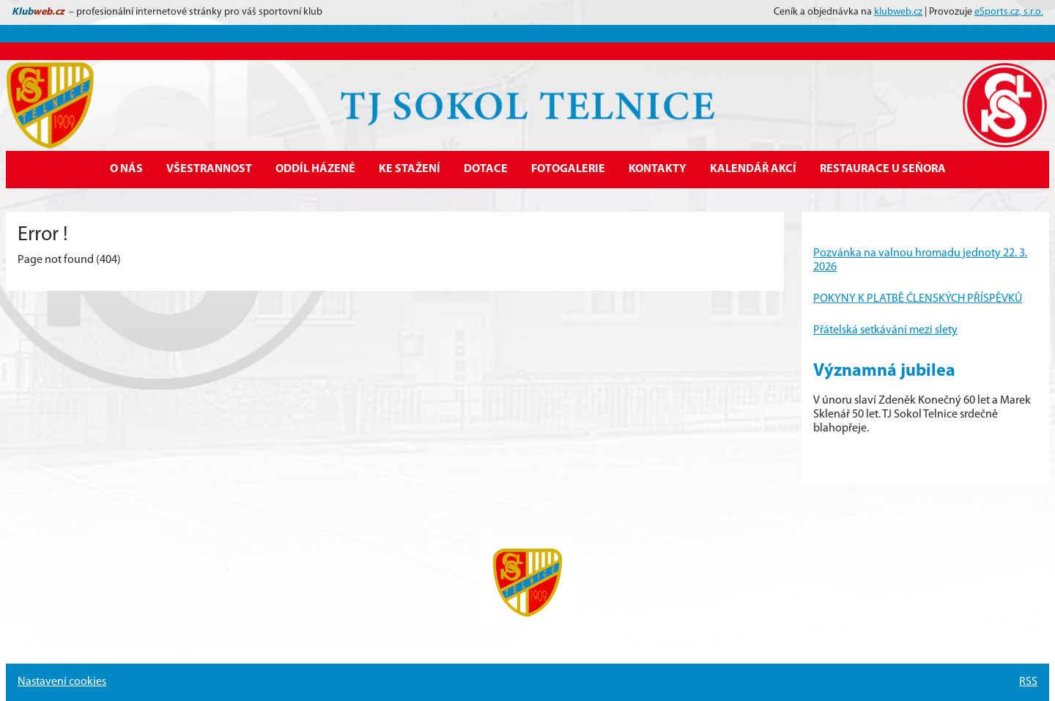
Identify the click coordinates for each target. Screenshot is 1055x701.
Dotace (486, 169)
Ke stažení (409, 169)
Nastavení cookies (62, 682)
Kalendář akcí (753, 169)
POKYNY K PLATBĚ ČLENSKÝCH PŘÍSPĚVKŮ (917, 299)
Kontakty (657, 169)
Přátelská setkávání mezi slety (885, 330)
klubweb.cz (898, 12)
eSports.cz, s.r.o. (1008, 12)
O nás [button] (126, 169)
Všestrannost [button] (209, 169)
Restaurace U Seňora (883, 169)
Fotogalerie (568, 169)
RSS (1028, 682)
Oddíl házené (315, 169)
